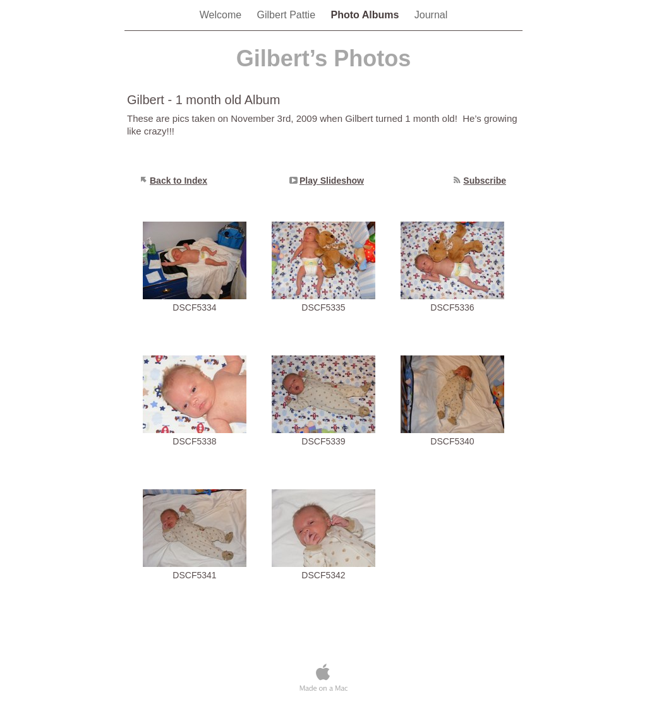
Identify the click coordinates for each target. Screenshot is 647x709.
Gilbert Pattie (287, 14)
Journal (430, 14)
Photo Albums (366, 14)
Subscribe (484, 181)
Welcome (222, 14)
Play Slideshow (331, 181)
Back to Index (178, 181)
